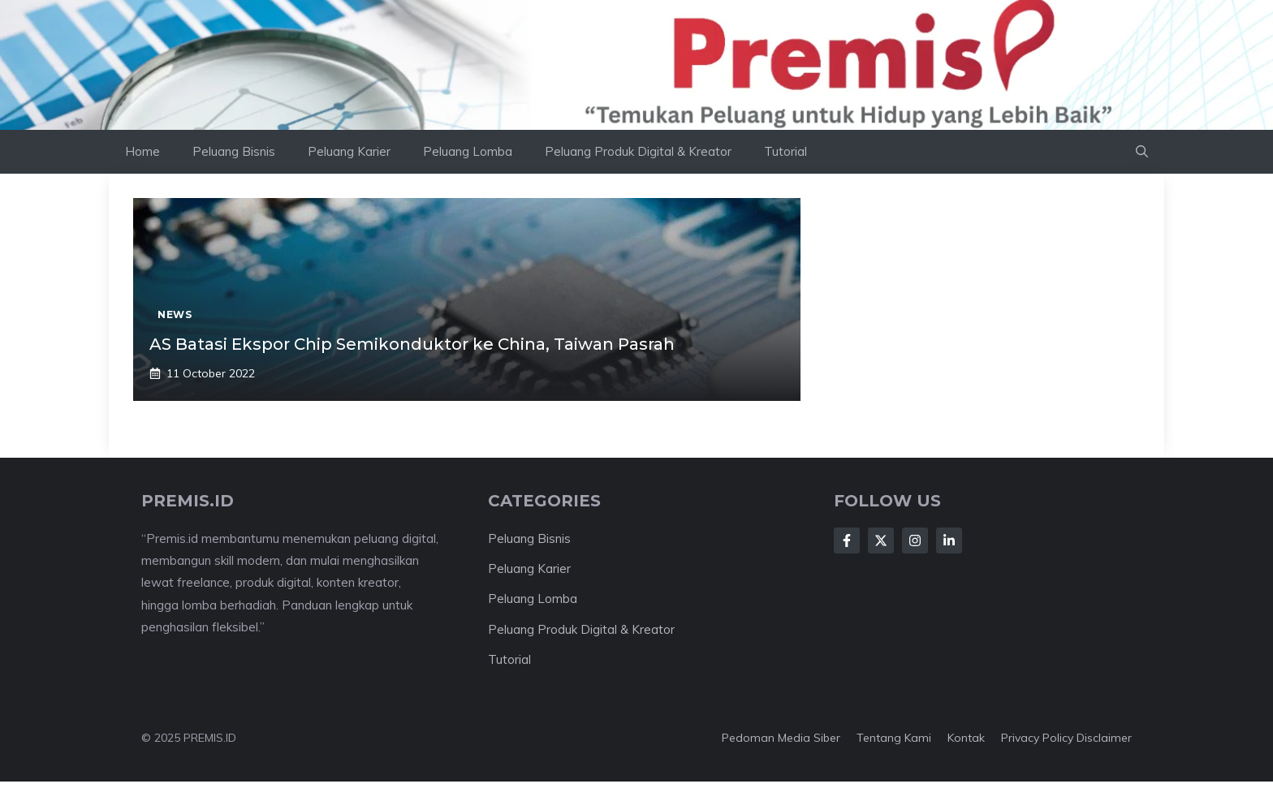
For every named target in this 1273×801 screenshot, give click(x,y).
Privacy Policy (1037, 737)
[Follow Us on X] (881, 540)
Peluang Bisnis (233, 151)
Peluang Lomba (467, 151)
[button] (1142, 152)
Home (142, 151)
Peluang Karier (349, 151)
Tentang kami (894, 737)
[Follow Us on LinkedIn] (949, 540)
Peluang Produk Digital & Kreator (638, 151)
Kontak (966, 737)
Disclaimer (1104, 737)
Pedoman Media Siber (781, 737)
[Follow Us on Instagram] (915, 540)
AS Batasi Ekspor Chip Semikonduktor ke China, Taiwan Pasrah (412, 344)
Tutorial (785, 151)
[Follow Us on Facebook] (847, 540)
